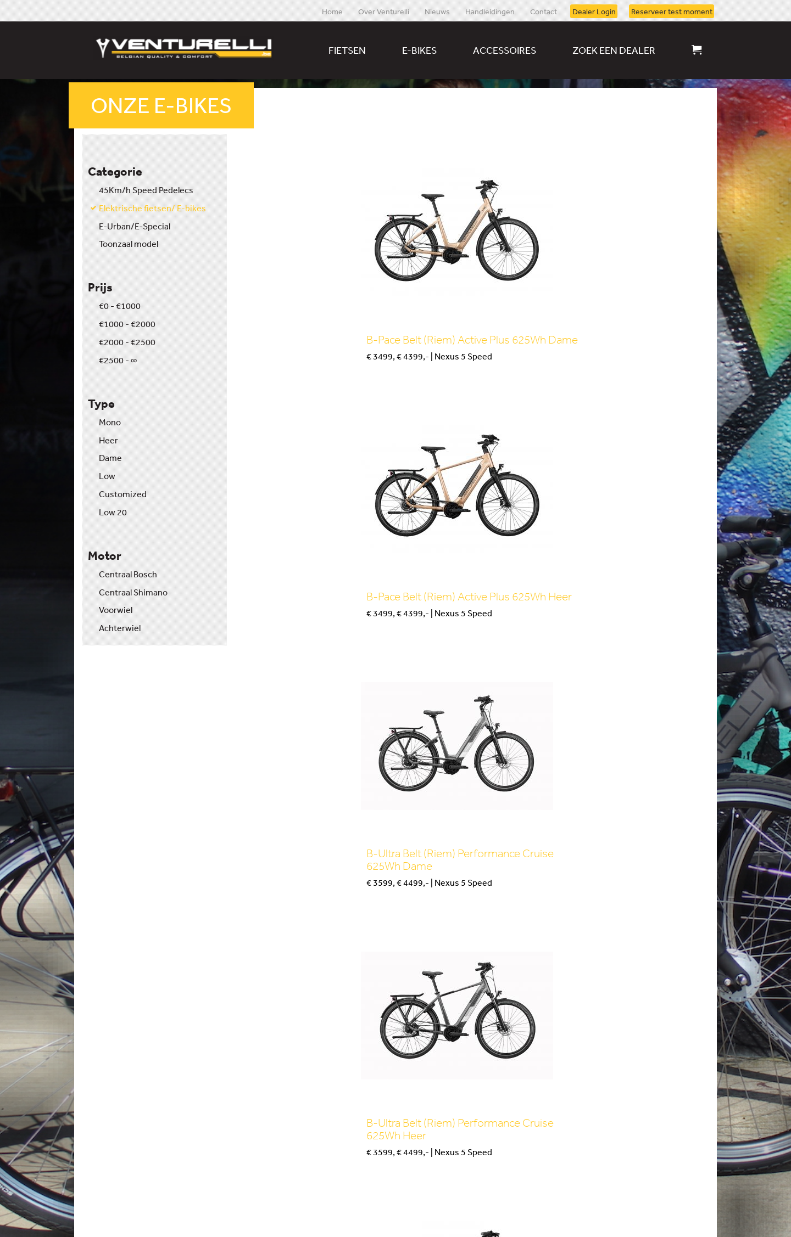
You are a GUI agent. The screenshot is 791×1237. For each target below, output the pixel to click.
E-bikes (419, 50)
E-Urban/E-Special (134, 226)
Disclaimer (153, 1216)
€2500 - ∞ (118, 360)
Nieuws (437, 11)
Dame (110, 457)
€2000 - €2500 (127, 341)
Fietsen (347, 50)
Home (332, 11)
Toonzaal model (128, 243)
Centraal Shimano (133, 592)
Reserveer (247, 1083)
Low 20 (113, 512)
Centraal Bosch (128, 574)
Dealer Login (594, 11)
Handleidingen (490, 11)
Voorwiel (115, 609)
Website (678, 1216)
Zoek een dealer (613, 50)
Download (545, 1067)
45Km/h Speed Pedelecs (146, 189)
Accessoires (504, 50)
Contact (543, 11)
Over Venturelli (383, 11)
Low (107, 475)
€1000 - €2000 (127, 323)
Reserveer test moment (671, 11)
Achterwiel (120, 627)
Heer (108, 440)
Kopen (284, 387)
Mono (110, 422)
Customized (123, 493)
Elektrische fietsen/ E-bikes (152, 208)
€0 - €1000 (120, 305)
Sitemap (98, 1216)
